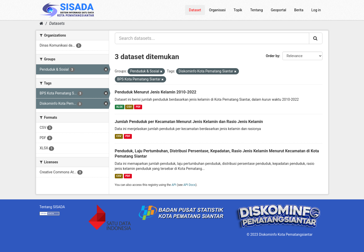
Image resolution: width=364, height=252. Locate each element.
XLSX (119, 106)
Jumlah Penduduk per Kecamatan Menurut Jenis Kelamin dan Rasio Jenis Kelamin (189, 121)
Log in (316, 10)
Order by (272, 56)
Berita (298, 10)
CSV (129, 106)
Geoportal (278, 10)
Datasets (57, 23)
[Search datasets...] (212, 38)
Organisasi (217, 10)
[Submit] (315, 38)
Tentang (256, 10)
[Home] (41, 23)
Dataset (195, 10)
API (174, 185)
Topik (238, 10)
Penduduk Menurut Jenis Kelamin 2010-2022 (155, 92)
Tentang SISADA (52, 207)
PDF (138, 106)
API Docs (189, 185)
